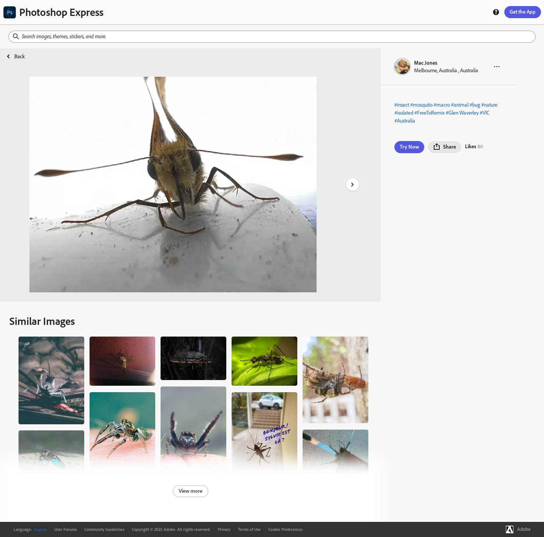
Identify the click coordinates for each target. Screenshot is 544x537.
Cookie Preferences (285, 529)
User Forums (65, 529)
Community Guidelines (104, 529)
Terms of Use (249, 529)
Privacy (224, 529)
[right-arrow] (352, 184)
